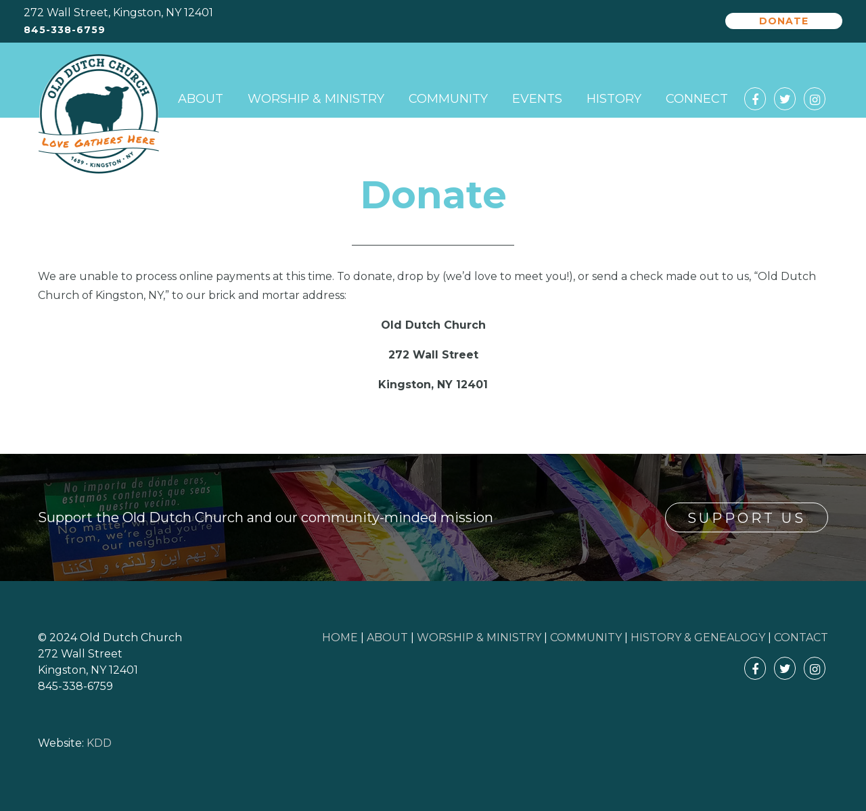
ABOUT (387, 637)
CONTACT (801, 637)
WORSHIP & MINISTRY (479, 637)
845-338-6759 (65, 30)
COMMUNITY (586, 637)
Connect (697, 98)
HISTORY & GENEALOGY (698, 637)
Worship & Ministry (316, 98)
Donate (783, 21)
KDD (99, 743)
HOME (340, 637)
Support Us (746, 518)
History (614, 98)
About (200, 98)
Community (448, 98)
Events (537, 98)
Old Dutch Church (99, 114)
